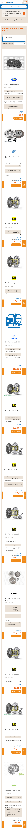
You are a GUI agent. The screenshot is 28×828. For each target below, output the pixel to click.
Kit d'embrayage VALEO (12, 771)
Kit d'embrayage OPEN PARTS (12, 599)
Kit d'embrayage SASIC (11, 84)
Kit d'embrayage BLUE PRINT (12, 157)
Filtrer (9, 38)
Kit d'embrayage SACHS (12, 342)
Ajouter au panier (18, 118)
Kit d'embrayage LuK (12, 224)
